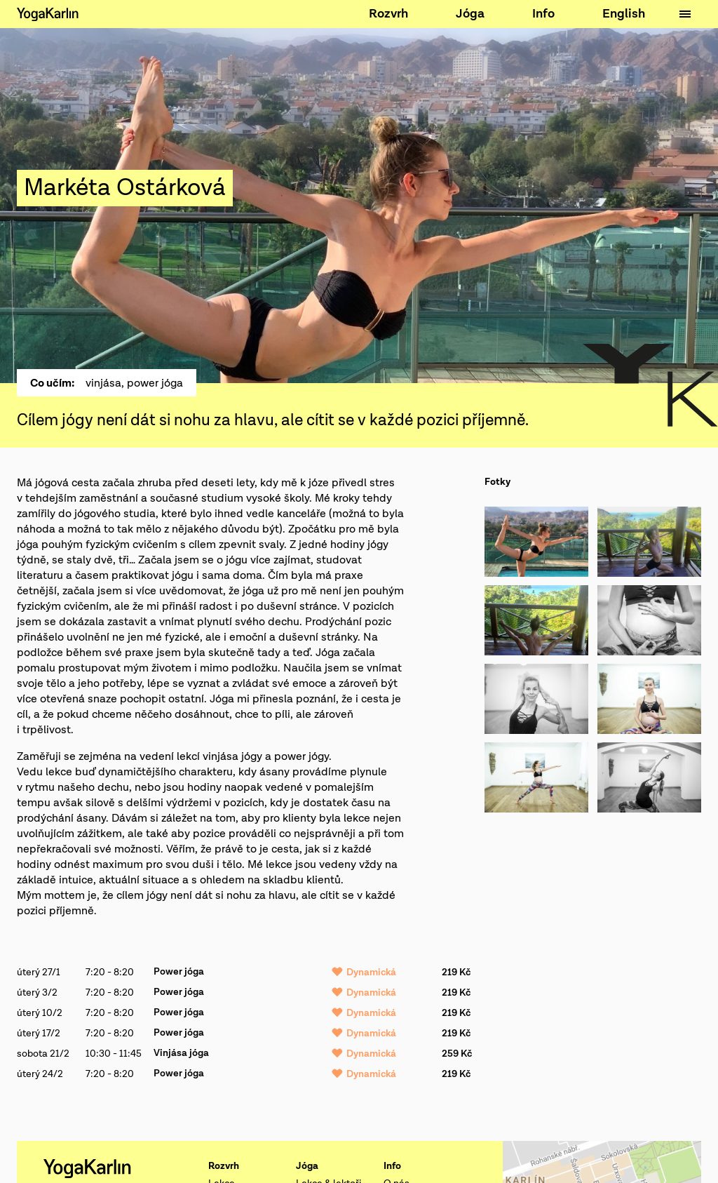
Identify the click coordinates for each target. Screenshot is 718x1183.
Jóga (470, 14)
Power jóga (179, 971)
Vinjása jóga (181, 1053)
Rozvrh (388, 14)
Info (543, 14)
